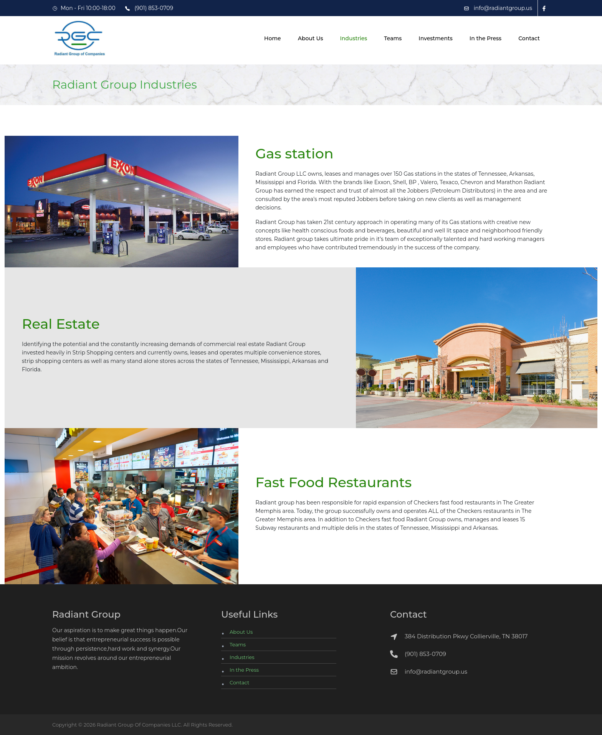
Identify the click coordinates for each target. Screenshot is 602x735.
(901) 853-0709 (425, 654)
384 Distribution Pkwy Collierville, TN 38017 (459, 637)
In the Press (485, 38)
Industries (353, 38)
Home (272, 38)
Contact (529, 38)
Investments (435, 38)
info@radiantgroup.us (436, 671)
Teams (393, 38)
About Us (310, 38)
